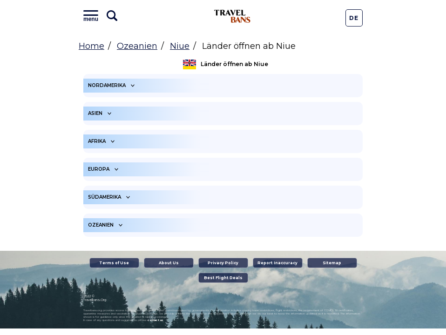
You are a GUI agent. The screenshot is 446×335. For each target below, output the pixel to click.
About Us (169, 263)
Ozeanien (137, 46)
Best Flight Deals (223, 277)
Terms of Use (114, 263)
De (353, 17)
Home (91, 46)
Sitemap (332, 263)
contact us (155, 320)
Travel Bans (232, 16)
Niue (179, 46)
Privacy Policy (223, 263)
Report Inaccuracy (277, 263)
